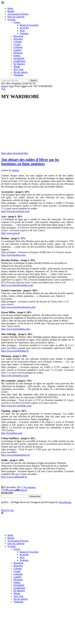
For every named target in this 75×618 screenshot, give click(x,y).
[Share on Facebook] (11, 490)
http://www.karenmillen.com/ (15, 329)
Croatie (17, 44)
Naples (17, 55)
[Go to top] (7, 510)
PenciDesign (65, 502)
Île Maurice (19, 64)
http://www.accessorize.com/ (15, 211)
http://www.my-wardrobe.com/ (16, 405)
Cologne (18, 41)
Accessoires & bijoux (18, 14)
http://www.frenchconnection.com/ (18, 307)
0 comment (29, 487)
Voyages (11, 19)
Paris (22, 30)
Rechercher (7, 493)
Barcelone (19, 36)
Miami (17, 66)
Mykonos (18, 52)
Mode (10, 8)
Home (4, 86)
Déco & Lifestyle (15, 16)
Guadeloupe (19, 61)
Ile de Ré (24, 27)
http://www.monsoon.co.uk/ (15, 375)
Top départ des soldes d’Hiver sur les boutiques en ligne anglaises (30, 162)
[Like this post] (3, 490)
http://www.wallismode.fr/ (14, 477)
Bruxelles (18, 39)
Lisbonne (18, 47)
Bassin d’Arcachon (29, 25)
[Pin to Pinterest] (21, 490)
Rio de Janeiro (21, 72)
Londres (18, 50)
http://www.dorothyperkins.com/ (17, 285)
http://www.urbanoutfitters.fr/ (15, 455)
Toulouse (24, 33)
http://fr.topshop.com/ (12, 433)
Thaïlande (18, 75)
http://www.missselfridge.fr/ (15, 351)
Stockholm (19, 58)
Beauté (10, 11)
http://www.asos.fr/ (10, 233)
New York (19, 69)
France (17, 22)
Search (33, 80)
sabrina (15, 170)
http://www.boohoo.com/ (13, 255)
